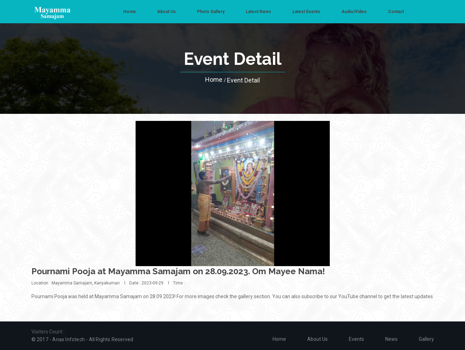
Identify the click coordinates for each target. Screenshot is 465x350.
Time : (179, 283)
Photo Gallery (211, 11)
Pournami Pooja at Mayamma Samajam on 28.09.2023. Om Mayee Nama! (178, 271)
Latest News (258, 11)
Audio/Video (354, 11)
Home (129, 11)
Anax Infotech (68, 339)
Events (356, 339)
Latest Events (306, 11)
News (391, 339)
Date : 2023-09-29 (146, 283)
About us (166, 11)
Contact (396, 11)
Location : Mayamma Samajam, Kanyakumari (75, 283)
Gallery (426, 339)
